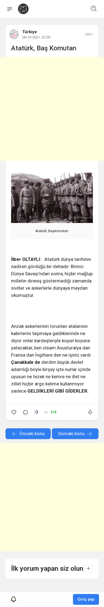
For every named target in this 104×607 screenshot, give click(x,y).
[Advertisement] (52, 109)
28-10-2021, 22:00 (36, 37)
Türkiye (29, 31)
